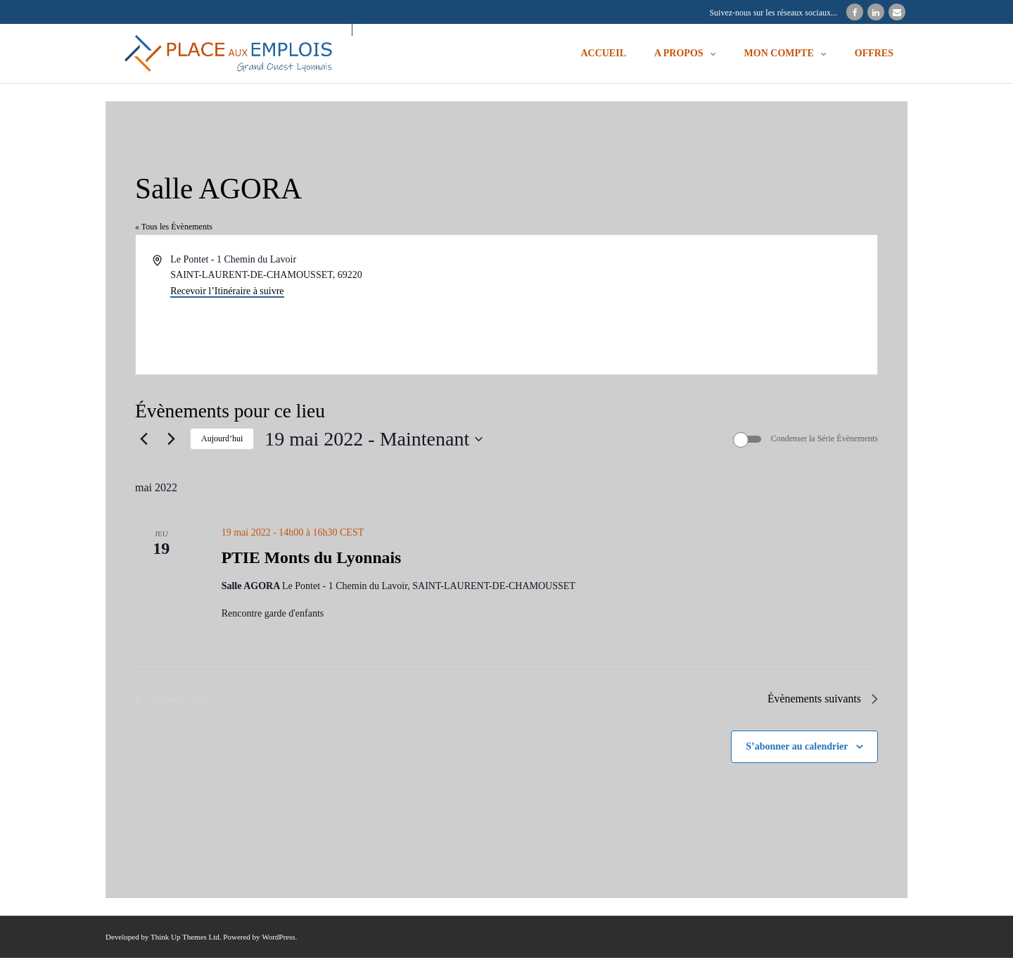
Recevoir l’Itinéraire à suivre (226, 292)
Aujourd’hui (222, 441)
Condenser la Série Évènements (824, 441)
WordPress (278, 939)
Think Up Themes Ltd (185, 939)
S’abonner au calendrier (797, 748)
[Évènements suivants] (171, 440)
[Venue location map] (690, 305)
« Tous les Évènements (173, 228)
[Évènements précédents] (143, 440)
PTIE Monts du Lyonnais (313, 560)
